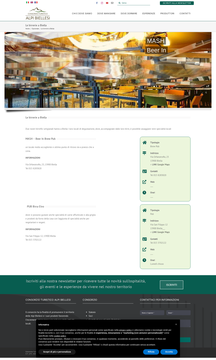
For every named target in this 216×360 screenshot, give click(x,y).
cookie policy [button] (60, 336)
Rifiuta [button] (151, 352)
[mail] (112, 3)
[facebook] (97, 3)
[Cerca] (133, 3)
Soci (91, 315)
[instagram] (102, 3)
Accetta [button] (169, 352)
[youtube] (107, 3)
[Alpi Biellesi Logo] (38, 8)
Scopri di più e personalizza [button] (57, 352)
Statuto (92, 312)
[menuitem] (28, 3)
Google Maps (163, 164)
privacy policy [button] (125, 330)
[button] (176, 324)
